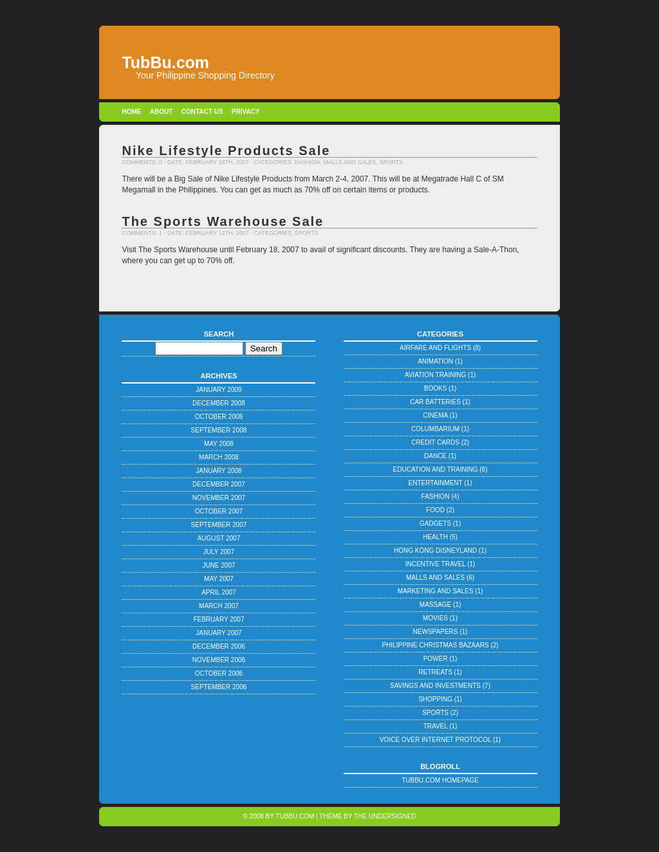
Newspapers (435, 631)
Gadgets (435, 523)
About (161, 111)
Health (435, 537)
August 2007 (219, 538)
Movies (435, 618)
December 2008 (218, 403)
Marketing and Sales (436, 591)
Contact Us (202, 111)
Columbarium (435, 428)
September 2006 (219, 686)
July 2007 (219, 551)
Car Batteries (435, 401)
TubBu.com (294, 816)
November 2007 (218, 497)
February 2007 (218, 619)
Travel (435, 726)
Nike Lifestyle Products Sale (226, 151)
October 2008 (219, 416)
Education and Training (435, 469)
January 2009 (218, 389)
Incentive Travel (435, 564)
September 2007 (219, 524)
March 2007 (219, 605)
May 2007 (219, 578)
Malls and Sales (349, 162)
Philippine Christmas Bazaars (435, 645)
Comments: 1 (142, 233)
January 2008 (218, 470)
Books (435, 388)
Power (435, 658)
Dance (435, 455)
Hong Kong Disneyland (435, 550)
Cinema (435, 415)
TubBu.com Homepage (440, 780)
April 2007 (218, 592)
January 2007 (218, 632)
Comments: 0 (142, 162)
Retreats (435, 672)
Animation (435, 361)
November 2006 (218, 659)
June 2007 (218, 565)
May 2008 (219, 443)
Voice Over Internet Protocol (435, 739)
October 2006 (219, 673)
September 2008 (219, 430)
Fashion (307, 162)
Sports (391, 162)
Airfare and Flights (435, 347)
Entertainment (436, 482)
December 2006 (218, 646)
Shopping (435, 699)
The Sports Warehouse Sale (223, 221)
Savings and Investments (435, 685)
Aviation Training (436, 374)
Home (131, 111)
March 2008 (219, 457)
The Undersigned (385, 816)
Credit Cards (435, 442)
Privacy (246, 111)
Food (435, 510)
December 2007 (218, 484)
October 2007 (219, 511)
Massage (435, 604)
